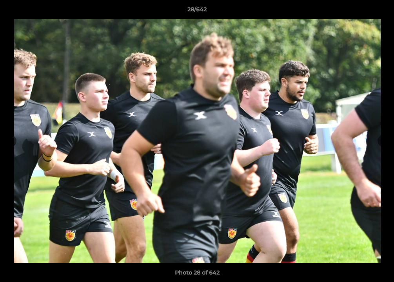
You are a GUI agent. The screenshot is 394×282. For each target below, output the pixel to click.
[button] (380, 11)
